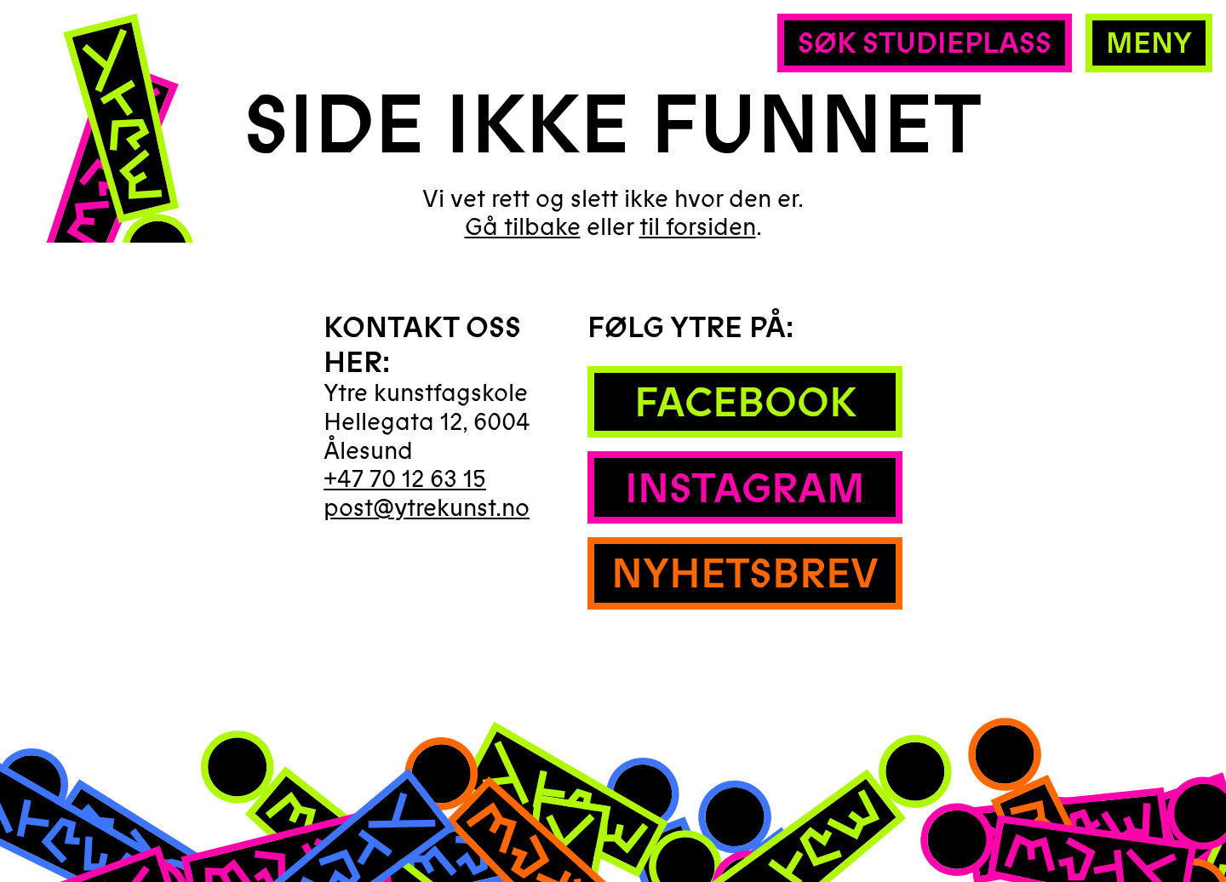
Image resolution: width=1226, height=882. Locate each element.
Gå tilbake (523, 228)
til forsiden (697, 227)
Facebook (745, 403)
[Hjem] (109, 176)
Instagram (745, 489)
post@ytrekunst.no (427, 508)
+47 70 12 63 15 (405, 479)
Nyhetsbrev (745, 574)
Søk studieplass (924, 43)
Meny (1149, 43)
